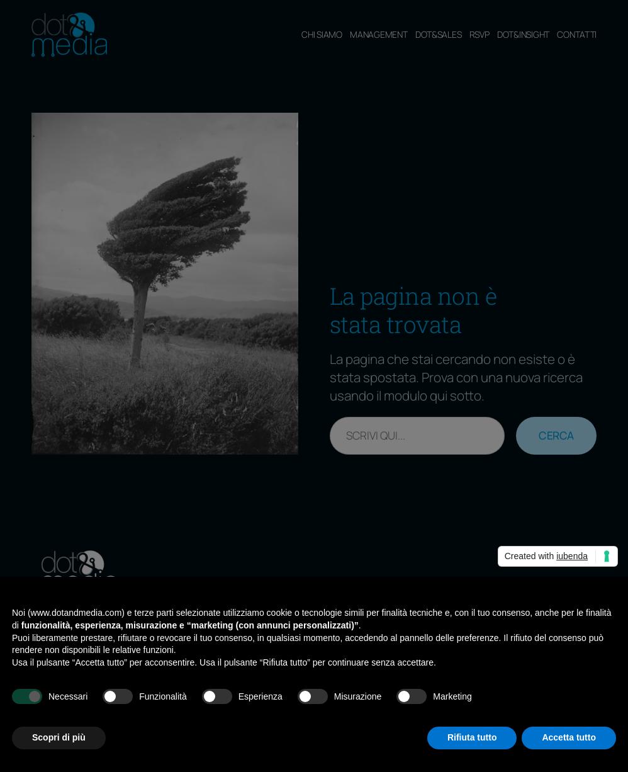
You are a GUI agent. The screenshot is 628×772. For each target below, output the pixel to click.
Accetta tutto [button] (569, 737)
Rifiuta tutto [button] (472, 737)
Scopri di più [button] (59, 737)
